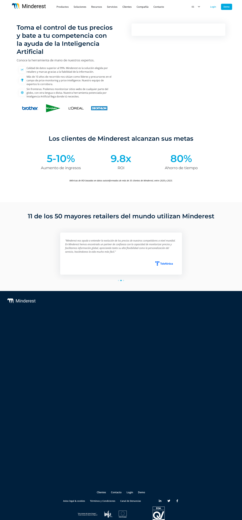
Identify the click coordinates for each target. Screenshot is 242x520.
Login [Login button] (213, 6)
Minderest (28, 320)
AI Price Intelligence (67, 350)
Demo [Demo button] (226, 6)
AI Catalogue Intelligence (70, 356)
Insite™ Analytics (66, 397)
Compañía (142, 7)
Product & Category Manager (72, 455)
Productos (62, 7)
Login (130, 480)
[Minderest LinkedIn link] (160, 489)
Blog (203, 320)
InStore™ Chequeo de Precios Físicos (72, 383)
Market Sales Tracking (68, 369)
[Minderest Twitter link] (168, 489)
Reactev (27, 327)
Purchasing (63, 449)
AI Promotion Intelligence (70, 363)
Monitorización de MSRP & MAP (73, 338)
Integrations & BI (120, 333)
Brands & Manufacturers (70, 423)
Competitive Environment (70, 403)
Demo (141, 480)
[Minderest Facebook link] (177, 489)
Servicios (112, 7)
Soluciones (80, 7)
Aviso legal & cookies (74, 489)
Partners (163, 327)
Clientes (127, 7)
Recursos (96, 7)
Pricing (60, 437)
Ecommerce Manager (68, 461)
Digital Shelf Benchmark (69, 391)
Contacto (158, 7)
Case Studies (208, 327)
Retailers (61, 417)
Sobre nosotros (167, 320)
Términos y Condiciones (102, 489)
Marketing (62, 443)
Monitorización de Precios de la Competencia (73, 330)
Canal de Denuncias (130, 489)
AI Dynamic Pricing (66, 344)
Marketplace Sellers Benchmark (73, 375)
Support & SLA (119, 320)
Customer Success (121, 327)
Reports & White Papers (213, 333)
